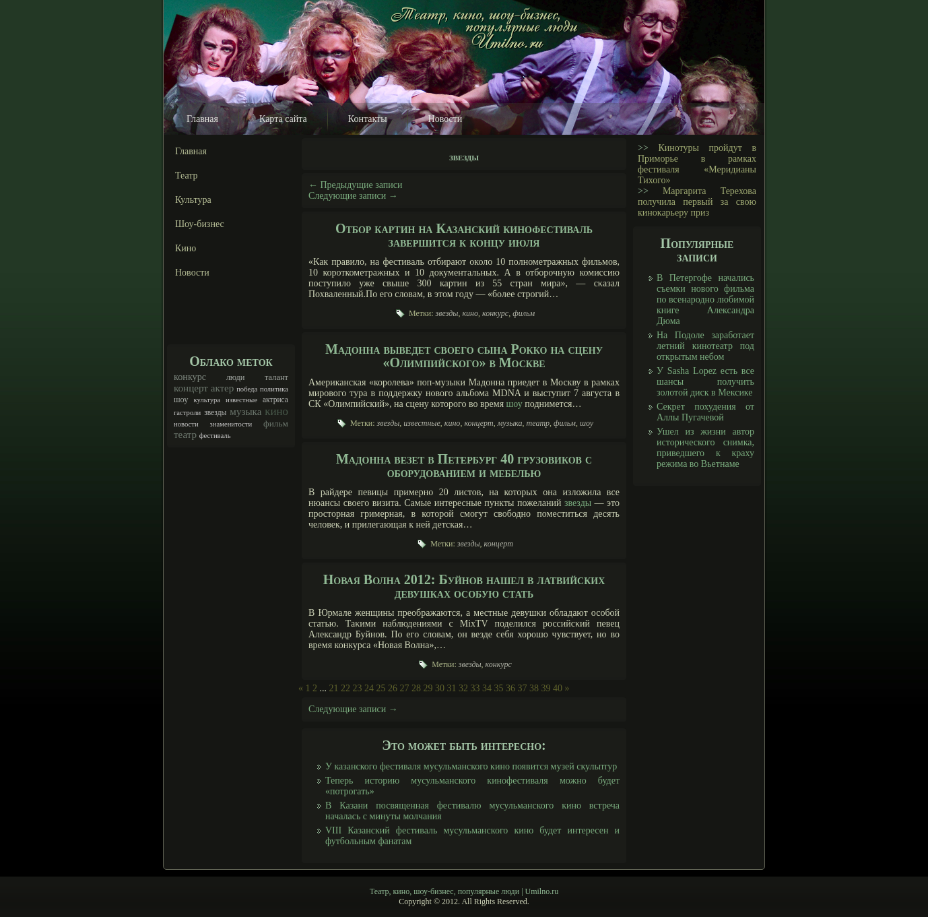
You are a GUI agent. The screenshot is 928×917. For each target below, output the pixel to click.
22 (345, 688)
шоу (181, 399)
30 (439, 688)
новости (186, 424)
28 (416, 688)
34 (487, 688)
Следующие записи (353, 196)
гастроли (187, 412)
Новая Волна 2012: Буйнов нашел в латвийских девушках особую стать (464, 586)
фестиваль (215, 435)
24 (369, 688)
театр (185, 434)
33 (475, 688)
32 (463, 688)
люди (235, 377)
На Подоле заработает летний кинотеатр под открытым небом (705, 346)
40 (557, 688)
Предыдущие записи (355, 185)
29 (428, 688)
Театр (186, 175)
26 (392, 688)
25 (381, 688)
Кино (185, 248)
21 (334, 688)
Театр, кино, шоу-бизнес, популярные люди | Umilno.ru (464, 891)
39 (546, 688)
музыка (245, 411)
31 (452, 688)
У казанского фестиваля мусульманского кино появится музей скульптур (471, 766)
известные (241, 400)
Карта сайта (283, 119)
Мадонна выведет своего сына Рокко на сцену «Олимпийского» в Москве (464, 356)
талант (276, 377)
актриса (275, 400)
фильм (275, 423)
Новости (445, 119)
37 (522, 688)
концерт (191, 388)
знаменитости (231, 424)
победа (246, 389)
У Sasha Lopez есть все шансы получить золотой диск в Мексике (705, 382)
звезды (215, 412)
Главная (202, 119)
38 (534, 688)
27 (404, 688)
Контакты (367, 119)
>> (643, 148)
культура (207, 400)
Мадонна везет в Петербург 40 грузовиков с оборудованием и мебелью (464, 465)
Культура (193, 200)
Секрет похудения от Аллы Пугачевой (705, 412)
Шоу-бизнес (199, 224)
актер (222, 388)
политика (274, 389)
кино (276, 411)
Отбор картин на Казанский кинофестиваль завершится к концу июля (464, 235)
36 (510, 688)
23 (357, 688)
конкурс (190, 376)
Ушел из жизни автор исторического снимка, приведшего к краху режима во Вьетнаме (705, 447)
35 (499, 688)
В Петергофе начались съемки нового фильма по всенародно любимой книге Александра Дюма (705, 299)
